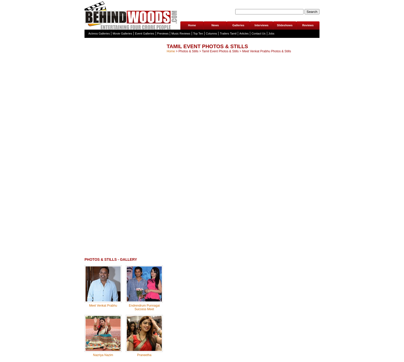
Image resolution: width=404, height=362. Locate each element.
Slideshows (285, 25)
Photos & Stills (188, 51)
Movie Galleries (122, 33)
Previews (163, 33)
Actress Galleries (99, 33)
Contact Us (258, 33)
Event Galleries (144, 33)
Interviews (261, 25)
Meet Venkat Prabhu (103, 305)
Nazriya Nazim (103, 355)
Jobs (271, 33)
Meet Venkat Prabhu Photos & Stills (266, 51)
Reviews (308, 25)
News (215, 25)
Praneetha (144, 355)
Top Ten (198, 33)
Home (192, 25)
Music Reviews (180, 33)
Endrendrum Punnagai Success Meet (144, 307)
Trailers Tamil (228, 33)
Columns (211, 33)
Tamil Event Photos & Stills (220, 51)
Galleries (238, 25)
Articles (244, 33)
